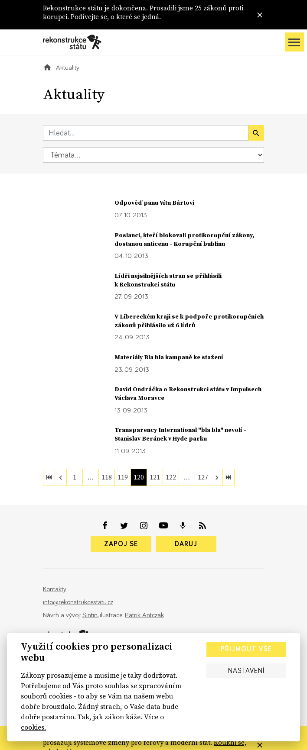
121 (155, 477)
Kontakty (54, 589)
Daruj (186, 544)
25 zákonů (211, 8)
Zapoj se (121, 544)
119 (123, 477)
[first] (49, 477)
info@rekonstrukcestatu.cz (78, 602)
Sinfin (90, 615)
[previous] (60, 477)
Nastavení (246, 670)
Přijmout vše (246, 649)
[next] (216, 477)
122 (171, 477)
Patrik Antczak (144, 615)
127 (203, 477)
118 (106, 477)
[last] (228, 477)
